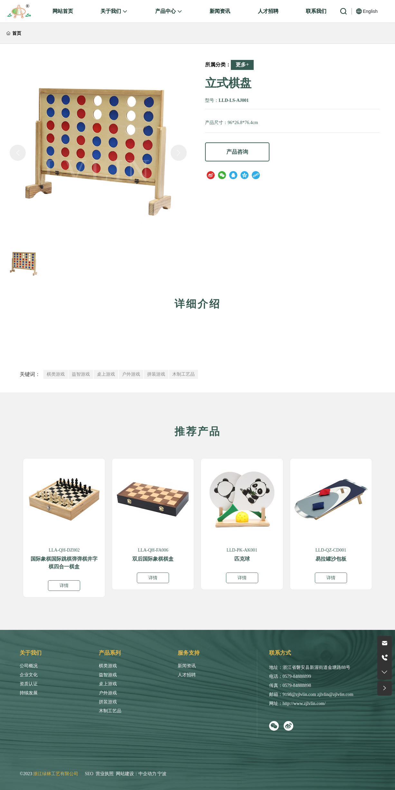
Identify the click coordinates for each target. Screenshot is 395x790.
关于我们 (31, 653)
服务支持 (189, 653)
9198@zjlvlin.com (299, 694)
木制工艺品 (110, 710)
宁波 (161, 773)
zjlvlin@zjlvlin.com (335, 694)
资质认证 (29, 683)
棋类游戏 (108, 665)
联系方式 (280, 653)
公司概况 (29, 665)
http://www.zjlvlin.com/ (304, 703)
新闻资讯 (187, 665)
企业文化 (29, 674)
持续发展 (29, 692)
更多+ (242, 64)
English (370, 11)
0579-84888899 (297, 676)
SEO (89, 773)
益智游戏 (108, 674)
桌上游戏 (108, 683)
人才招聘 (187, 674)
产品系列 (110, 653)
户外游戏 (108, 692)
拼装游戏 (108, 701)
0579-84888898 (297, 685)
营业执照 (105, 773)
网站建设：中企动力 (136, 773)
